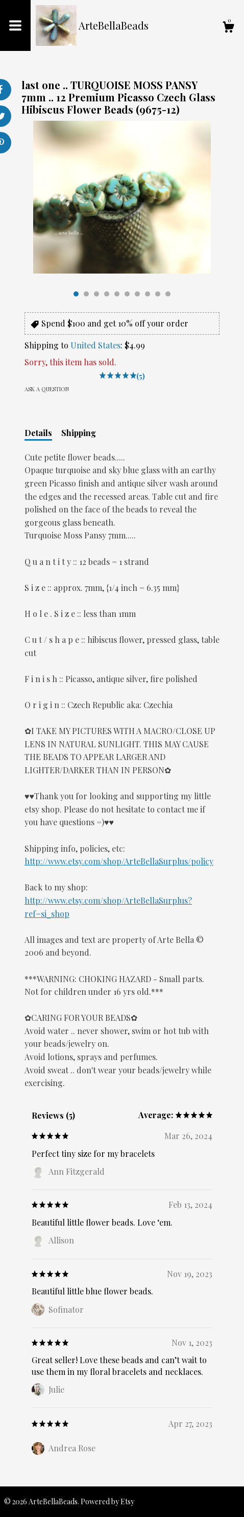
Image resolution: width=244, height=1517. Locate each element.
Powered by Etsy (107, 1501)
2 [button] (86, 293)
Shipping (78, 432)
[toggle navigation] (15, 25)
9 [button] (157, 293)
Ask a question (47, 389)
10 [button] (167, 293)
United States (95, 345)
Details (38, 432)
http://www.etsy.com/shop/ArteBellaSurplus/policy (119, 861)
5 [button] (116, 293)
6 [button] (127, 293)
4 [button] (106, 293)
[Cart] (228, 28)
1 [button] (76, 293)
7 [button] (137, 293)
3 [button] (96, 293)
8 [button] (147, 293)
